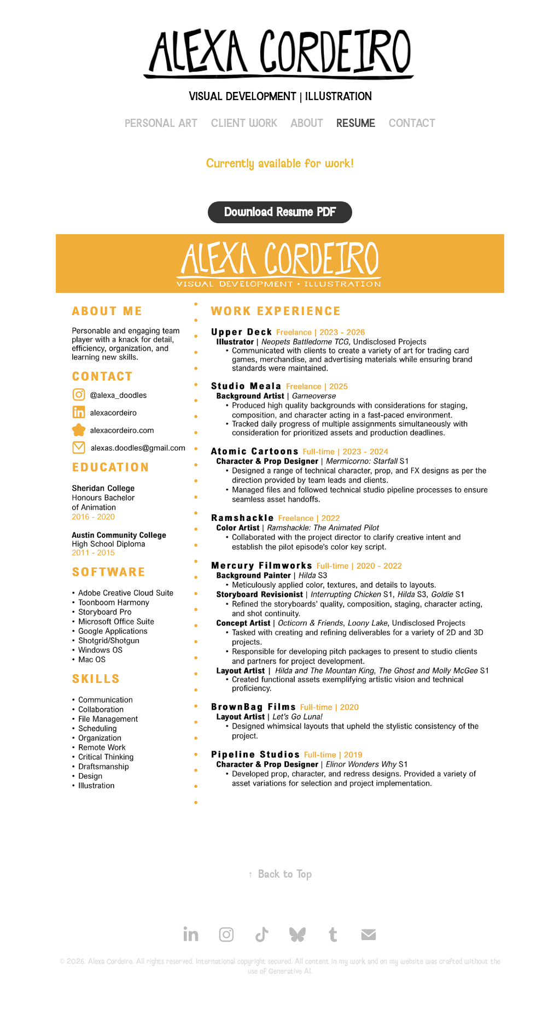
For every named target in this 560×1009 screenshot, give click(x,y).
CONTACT (412, 123)
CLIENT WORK (244, 123)
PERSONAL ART (161, 123)
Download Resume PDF (280, 212)
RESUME (355, 123)
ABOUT (306, 123)
